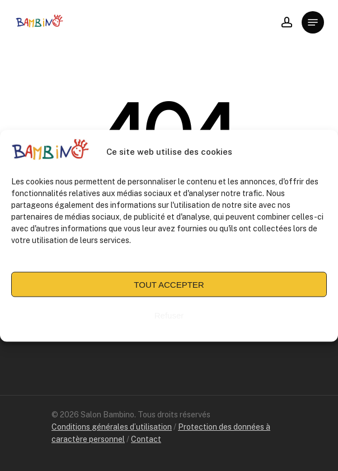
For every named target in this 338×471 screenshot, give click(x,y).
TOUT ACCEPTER (169, 286)
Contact (146, 439)
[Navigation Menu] (313, 22)
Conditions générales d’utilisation (111, 426)
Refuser (169, 317)
